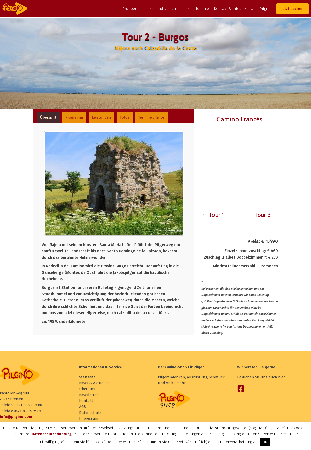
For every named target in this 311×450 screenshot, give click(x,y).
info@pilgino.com (16, 417)
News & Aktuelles (94, 383)
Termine (202, 8)
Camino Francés (239, 119)
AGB (82, 406)
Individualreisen (174, 8)
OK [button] (265, 442)
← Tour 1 (212, 214)
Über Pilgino (261, 8)
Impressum (88, 418)
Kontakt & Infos (230, 8)
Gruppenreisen (137, 8)
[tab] (49, 117)
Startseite (87, 377)
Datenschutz (90, 412)
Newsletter (88, 395)
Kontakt (86, 400)
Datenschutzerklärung (52, 434)
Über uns (87, 389)
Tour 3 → (266, 214)
